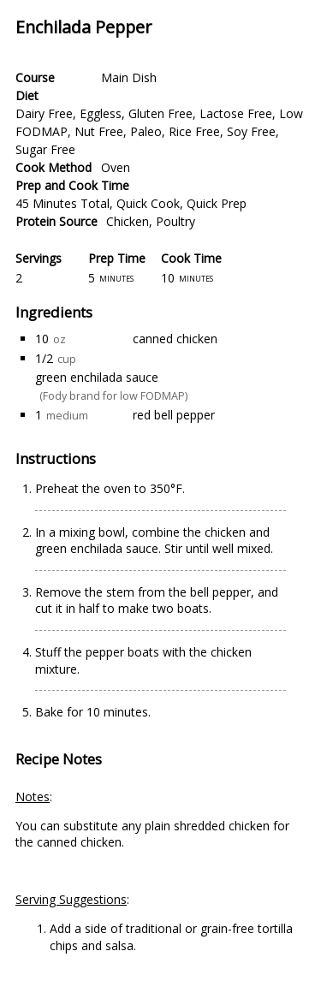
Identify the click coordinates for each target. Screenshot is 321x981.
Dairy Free (44, 113)
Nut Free (98, 131)
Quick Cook (148, 203)
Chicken (127, 221)
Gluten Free (160, 113)
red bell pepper (174, 415)
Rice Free (194, 131)
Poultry (175, 221)
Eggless (101, 113)
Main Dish (129, 77)
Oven (115, 167)
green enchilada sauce (96, 377)
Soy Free (251, 131)
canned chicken (175, 338)
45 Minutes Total (62, 203)
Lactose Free (235, 113)
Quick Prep (217, 203)
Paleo (146, 131)
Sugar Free (45, 149)
